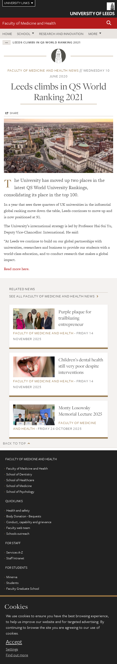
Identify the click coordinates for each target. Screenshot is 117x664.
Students (12, 582)
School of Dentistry (19, 474)
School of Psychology (20, 491)
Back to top (14, 443)
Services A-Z (14, 552)
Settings (12, 649)
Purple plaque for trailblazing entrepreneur (74, 317)
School (23, 33)
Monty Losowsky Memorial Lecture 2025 (80, 410)
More (93, 33)
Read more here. (16, 268)
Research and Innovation (61, 33)
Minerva (11, 577)
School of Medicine (19, 485)
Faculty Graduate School (22, 588)
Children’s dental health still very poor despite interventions (80, 365)
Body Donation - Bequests (23, 516)
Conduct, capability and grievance (28, 522)
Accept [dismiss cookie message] (14, 642)
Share (14, 113)
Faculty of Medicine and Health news (43, 70)
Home (7, 33)
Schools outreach (17, 533)
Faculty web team (18, 527)
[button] (109, 23)
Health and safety (18, 510)
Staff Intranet (15, 558)
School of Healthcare (20, 480)
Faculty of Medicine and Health (29, 23)
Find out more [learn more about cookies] (17, 654)
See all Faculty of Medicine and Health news (51, 296)
